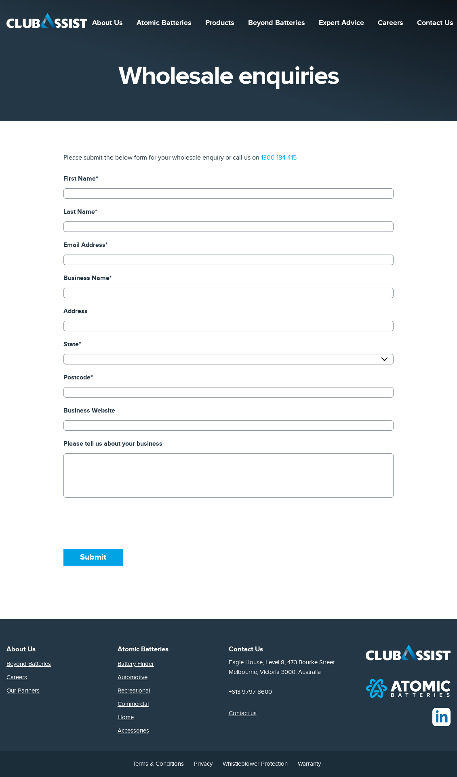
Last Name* (80, 211)
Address (75, 311)
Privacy (203, 763)
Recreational (134, 690)
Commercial (133, 704)
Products (219, 24)
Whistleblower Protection (255, 763)
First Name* (80, 178)
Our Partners (23, 690)
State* (72, 344)
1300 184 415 (279, 158)
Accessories (133, 730)
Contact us (243, 713)
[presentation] (124, 523)
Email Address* (85, 245)
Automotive (132, 677)
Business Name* (87, 278)
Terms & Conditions (158, 763)
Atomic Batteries (164, 24)
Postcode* (78, 377)
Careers (390, 24)
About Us (107, 24)
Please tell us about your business (112, 443)
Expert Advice (341, 24)
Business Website (89, 410)
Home (126, 717)
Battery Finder (136, 664)
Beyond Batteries (276, 24)
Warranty (309, 763)
